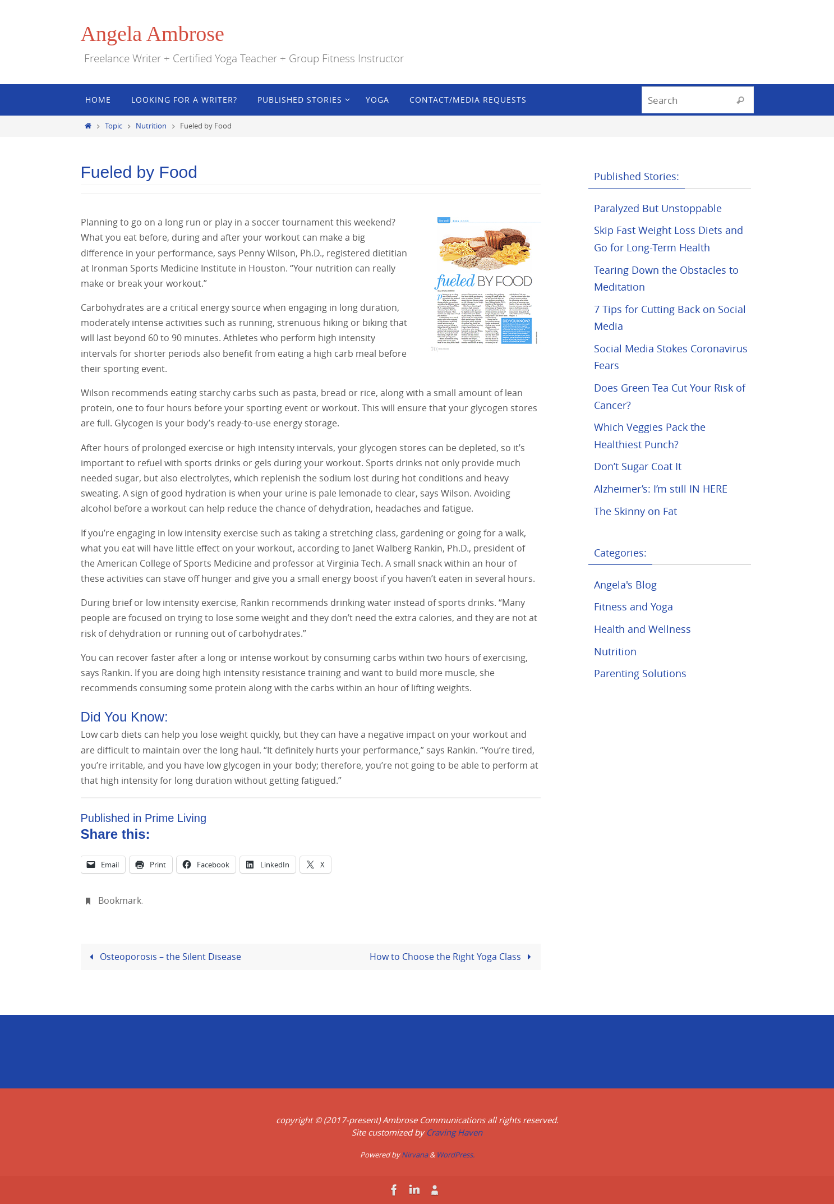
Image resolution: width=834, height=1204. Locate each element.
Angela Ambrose (152, 33)
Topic (113, 126)
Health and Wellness (642, 629)
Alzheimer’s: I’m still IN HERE (660, 488)
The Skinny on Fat (635, 511)
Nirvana (415, 1155)
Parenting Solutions (640, 673)
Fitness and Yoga (633, 606)
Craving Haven (454, 1132)
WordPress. (455, 1155)
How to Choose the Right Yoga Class (453, 956)
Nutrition (151, 126)
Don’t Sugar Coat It (637, 466)
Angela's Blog (625, 584)
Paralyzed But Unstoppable (658, 208)
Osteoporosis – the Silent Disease (163, 956)
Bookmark (119, 900)
